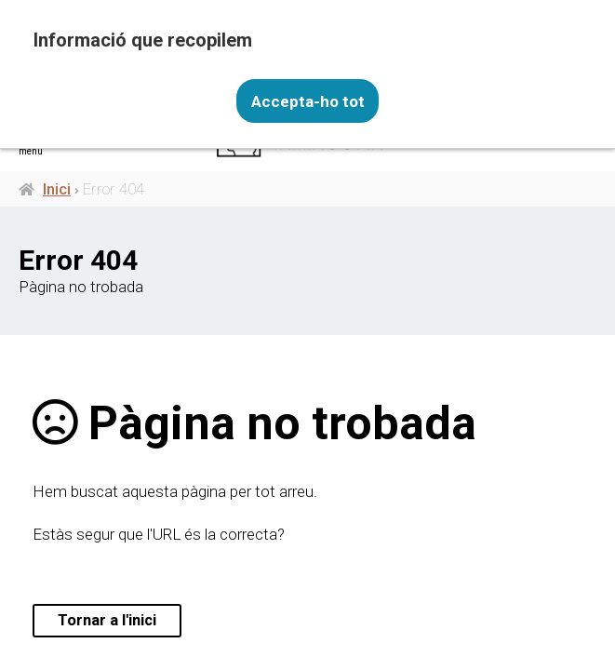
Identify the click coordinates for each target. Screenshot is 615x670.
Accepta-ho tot (308, 100)
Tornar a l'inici (108, 620)
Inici (57, 189)
